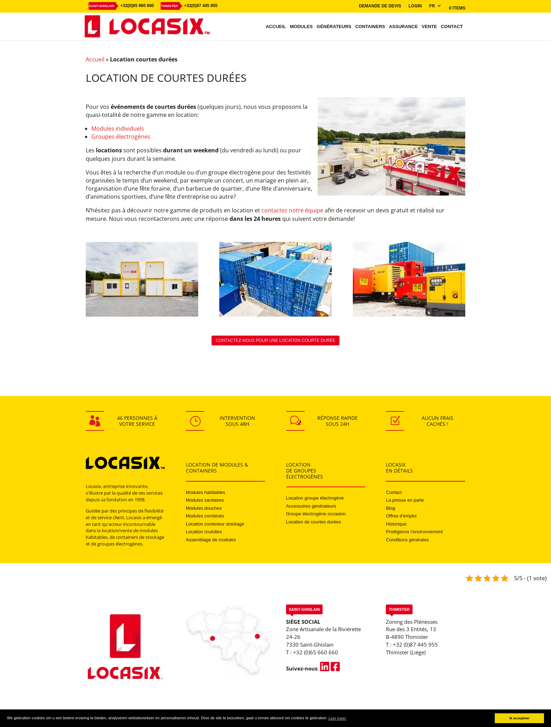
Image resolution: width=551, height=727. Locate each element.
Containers (370, 26)
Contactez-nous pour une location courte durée (276, 340)
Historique (396, 524)
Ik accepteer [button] (520, 718)
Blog (390, 508)
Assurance (403, 26)
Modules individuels (117, 128)
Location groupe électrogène (315, 498)
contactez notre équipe (292, 210)
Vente (429, 26)
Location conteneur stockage (215, 524)
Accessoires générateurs (311, 506)
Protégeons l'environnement (414, 531)
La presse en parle (405, 500)
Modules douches (204, 508)
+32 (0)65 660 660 (315, 652)
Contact (452, 26)
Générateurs (334, 26)
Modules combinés (205, 515)
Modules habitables (205, 492)
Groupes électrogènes (120, 136)
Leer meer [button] (337, 718)
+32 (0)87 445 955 (415, 644)
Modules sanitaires (205, 500)
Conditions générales (407, 539)
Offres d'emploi (401, 515)
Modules (301, 26)
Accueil (276, 26)
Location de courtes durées (313, 521)
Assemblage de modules (211, 539)
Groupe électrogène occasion (316, 513)
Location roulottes (204, 531)
